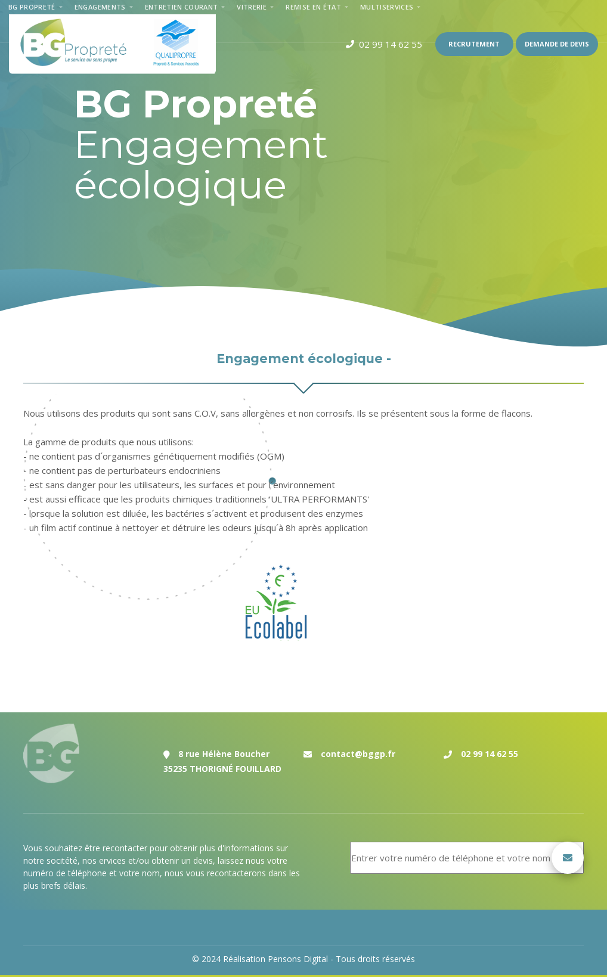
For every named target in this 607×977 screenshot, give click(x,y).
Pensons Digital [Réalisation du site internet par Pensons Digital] (298, 958)
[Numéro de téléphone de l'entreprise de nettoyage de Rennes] (384, 44)
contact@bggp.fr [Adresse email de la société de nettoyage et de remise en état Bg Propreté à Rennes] (358, 753)
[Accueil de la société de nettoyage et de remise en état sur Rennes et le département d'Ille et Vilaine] (112, 44)
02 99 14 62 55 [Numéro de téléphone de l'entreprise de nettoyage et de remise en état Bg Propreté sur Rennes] (489, 753)
